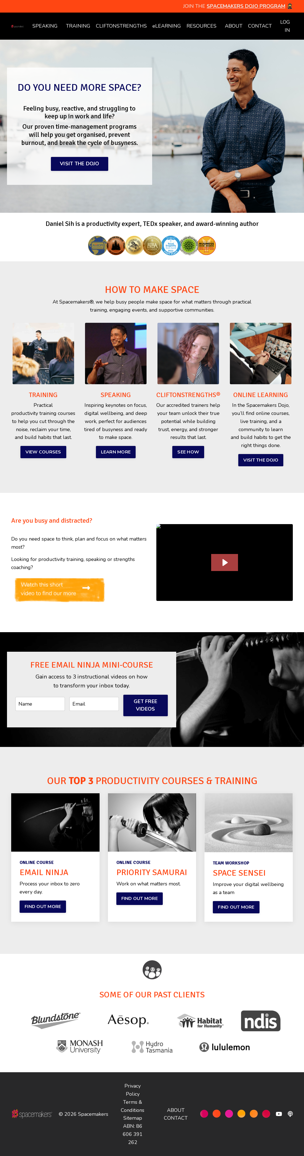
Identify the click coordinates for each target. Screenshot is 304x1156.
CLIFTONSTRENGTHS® (188, 395)
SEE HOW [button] (188, 452)
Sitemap (132, 1118)
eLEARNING (166, 26)
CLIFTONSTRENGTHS (121, 26)
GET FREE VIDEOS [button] (145, 705)
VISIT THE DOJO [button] (79, 163)
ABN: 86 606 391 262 (133, 1134)
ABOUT (233, 26)
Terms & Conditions (132, 1106)
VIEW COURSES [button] (43, 452)
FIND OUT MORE (43, 907)
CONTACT (260, 26)
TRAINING (78, 26)
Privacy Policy (132, 1090)
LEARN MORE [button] (116, 452)
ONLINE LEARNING (260, 395)
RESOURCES (201, 26)
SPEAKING (45, 26)
